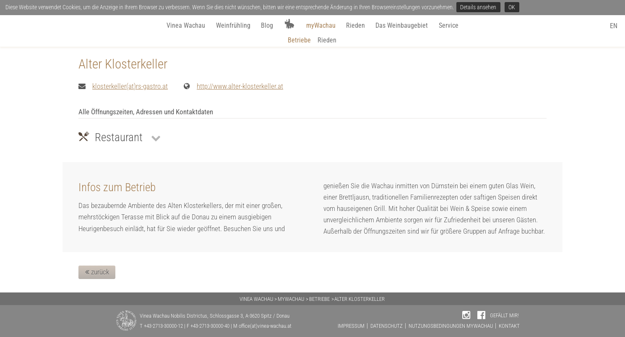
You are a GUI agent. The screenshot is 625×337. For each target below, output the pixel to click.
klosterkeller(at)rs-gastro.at (130, 86)
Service (448, 25)
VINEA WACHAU (256, 299)
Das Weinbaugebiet (401, 25)
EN (613, 26)
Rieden (355, 25)
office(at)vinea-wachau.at (265, 326)
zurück (97, 272)
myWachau (321, 25)
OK (511, 7)
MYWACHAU (291, 299)
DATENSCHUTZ (386, 326)
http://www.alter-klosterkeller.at (240, 86)
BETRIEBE (319, 299)
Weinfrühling (233, 25)
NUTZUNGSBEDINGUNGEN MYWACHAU (451, 326)
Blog (267, 25)
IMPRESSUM (351, 326)
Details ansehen (478, 7)
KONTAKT (509, 326)
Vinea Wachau (186, 25)
